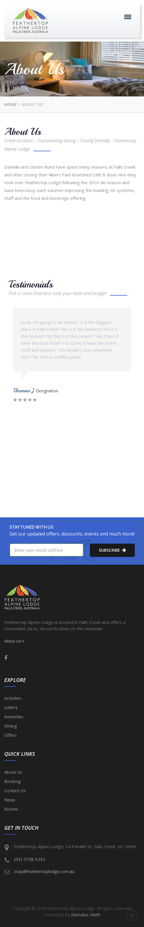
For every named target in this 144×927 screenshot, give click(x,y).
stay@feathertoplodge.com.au (44, 871)
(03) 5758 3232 (29, 859)
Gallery (11, 707)
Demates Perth (86, 914)
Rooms (11, 809)
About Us (14, 641)
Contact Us (15, 790)
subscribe (112, 550)
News (9, 800)
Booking (12, 781)
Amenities (14, 716)
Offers (10, 735)
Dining (10, 726)
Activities (13, 698)
